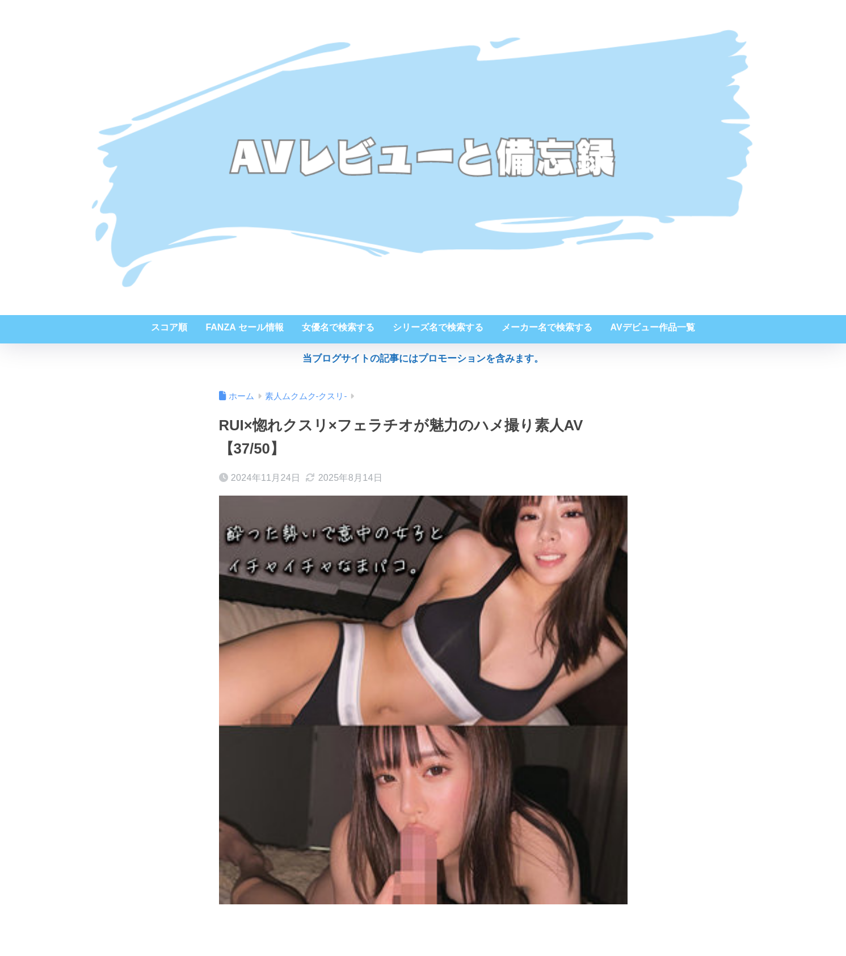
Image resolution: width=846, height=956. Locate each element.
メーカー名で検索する (547, 327)
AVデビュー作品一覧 (653, 327)
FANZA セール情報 (244, 327)
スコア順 (169, 327)
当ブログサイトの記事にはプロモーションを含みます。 (423, 358)
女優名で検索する (338, 327)
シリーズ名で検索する (438, 327)
